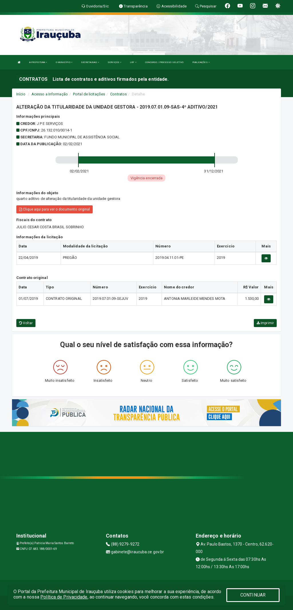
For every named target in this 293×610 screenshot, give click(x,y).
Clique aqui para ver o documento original (54, 209)
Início (20, 94)
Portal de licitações (89, 94)
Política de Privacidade (63, 597)
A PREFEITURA (38, 62)
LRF (133, 62)
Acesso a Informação (49, 94)
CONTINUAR (253, 595)
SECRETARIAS (90, 62)
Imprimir (265, 323)
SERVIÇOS (114, 62)
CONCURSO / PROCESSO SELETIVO (164, 62)
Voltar (26, 323)
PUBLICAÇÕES (201, 62)
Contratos (118, 94)
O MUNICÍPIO (64, 62)
